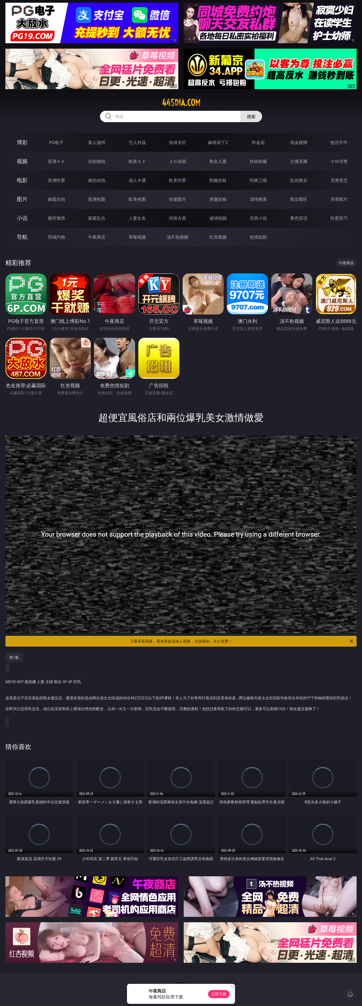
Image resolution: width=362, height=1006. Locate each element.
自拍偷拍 (96, 161)
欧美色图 (137, 199)
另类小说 (258, 218)
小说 (22, 218)
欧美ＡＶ (137, 161)
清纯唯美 (258, 199)
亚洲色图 (96, 199)
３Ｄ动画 (177, 161)
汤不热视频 (177, 237)
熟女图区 (298, 199)
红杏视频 (218, 237)
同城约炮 (56, 237)
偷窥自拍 (56, 199)
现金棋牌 (298, 142)
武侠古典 (177, 218)
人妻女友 (137, 218)
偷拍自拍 (96, 180)
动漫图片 (177, 199)
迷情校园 (218, 218)
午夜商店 (96, 237)
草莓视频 (137, 237)
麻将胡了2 (218, 142)
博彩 (22, 142)
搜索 (251, 116)
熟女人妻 (218, 161)
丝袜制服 (258, 161)
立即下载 (218, 994)
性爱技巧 (339, 218)
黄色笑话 (298, 218)
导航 (22, 236)
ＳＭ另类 (339, 161)
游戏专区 (177, 142)
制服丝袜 (218, 180)
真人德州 (96, 142)
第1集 (14, 657)
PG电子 (56, 142)
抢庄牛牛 (339, 142)
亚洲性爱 (56, 180)
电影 (22, 180)
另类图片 (339, 199)
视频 (22, 161)
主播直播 (298, 161)
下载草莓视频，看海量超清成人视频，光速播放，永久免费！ (242, 641)
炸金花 (258, 142)
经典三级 (258, 180)
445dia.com (181, 102)
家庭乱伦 (96, 218)
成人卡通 (137, 180)
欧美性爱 (177, 180)
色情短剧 (258, 237)
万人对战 (137, 142)
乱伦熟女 (298, 180)
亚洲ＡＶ (56, 161)
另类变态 (339, 180)
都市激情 (56, 218)
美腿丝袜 (218, 199)
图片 (22, 199)
